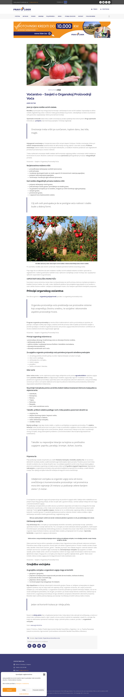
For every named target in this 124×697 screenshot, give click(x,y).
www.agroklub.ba (36, 625)
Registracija (104, 9)
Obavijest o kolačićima (22, 683)
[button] (44, 674)
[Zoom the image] (62, 22)
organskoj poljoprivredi (48, 296)
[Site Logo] (22, 9)
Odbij (23, 690)
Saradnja (40, 16)
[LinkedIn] (109, 2)
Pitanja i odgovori (70, 16)
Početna (17, 16)
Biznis (59, 16)
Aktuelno (25, 16)
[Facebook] (100, 2)
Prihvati (9, 690)
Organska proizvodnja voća (51, 638)
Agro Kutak (38, 638)
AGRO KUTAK (31, 103)
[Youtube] (103, 2)
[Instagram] (106, 2)
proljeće (38, 121)
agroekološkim (80, 375)
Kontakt (80, 16)
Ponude (33, 16)
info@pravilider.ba (33, 2)
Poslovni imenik (90, 16)
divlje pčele (37, 615)
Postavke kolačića (38, 690)
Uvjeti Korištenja (24, 694)
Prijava (94, 9)
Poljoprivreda (50, 16)
